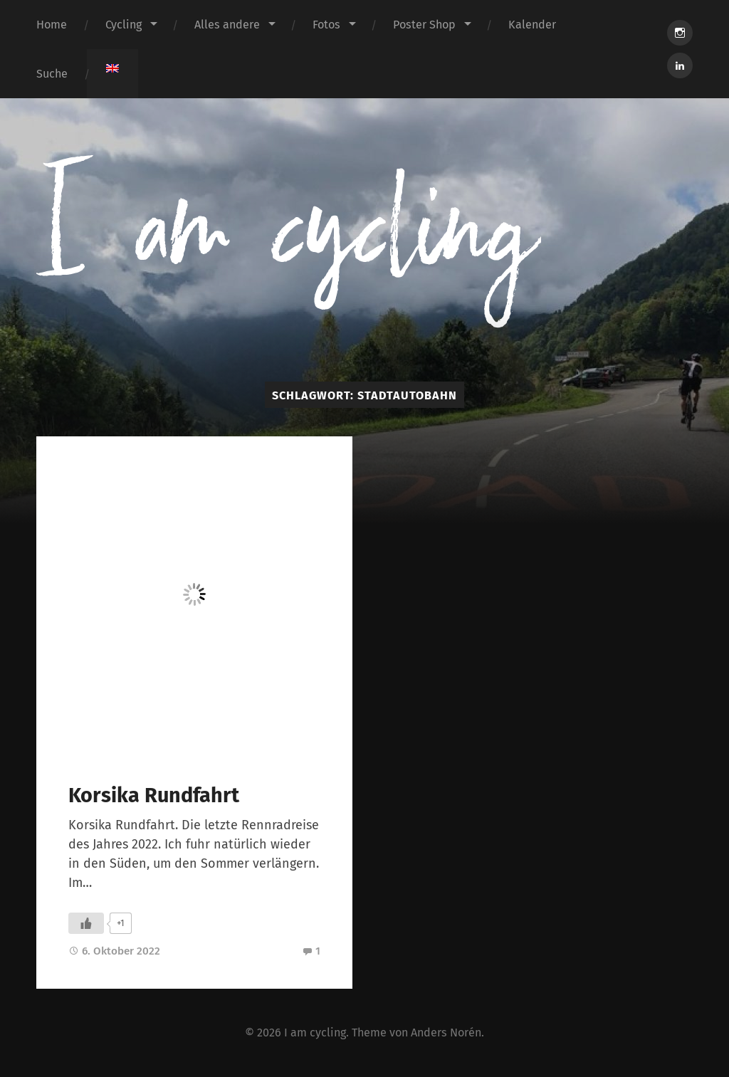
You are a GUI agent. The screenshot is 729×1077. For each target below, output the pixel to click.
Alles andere (227, 24)
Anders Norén (446, 1032)
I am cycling (315, 1032)
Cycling (123, 24)
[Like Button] (86, 923)
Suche (52, 73)
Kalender (532, 24)
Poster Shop (424, 24)
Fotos (326, 24)
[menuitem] (112, 68)
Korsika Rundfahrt (153, 795)
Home (51, 24)
